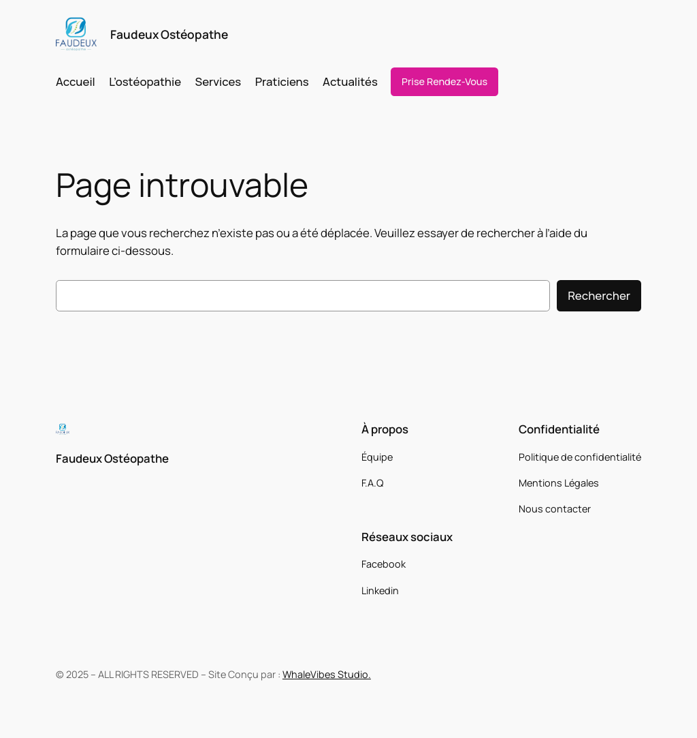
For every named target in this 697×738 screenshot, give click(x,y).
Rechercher (599, 295)
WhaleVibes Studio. (326, 674)
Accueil (75, 81)
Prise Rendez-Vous (444, 81)
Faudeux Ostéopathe (169, 34)
